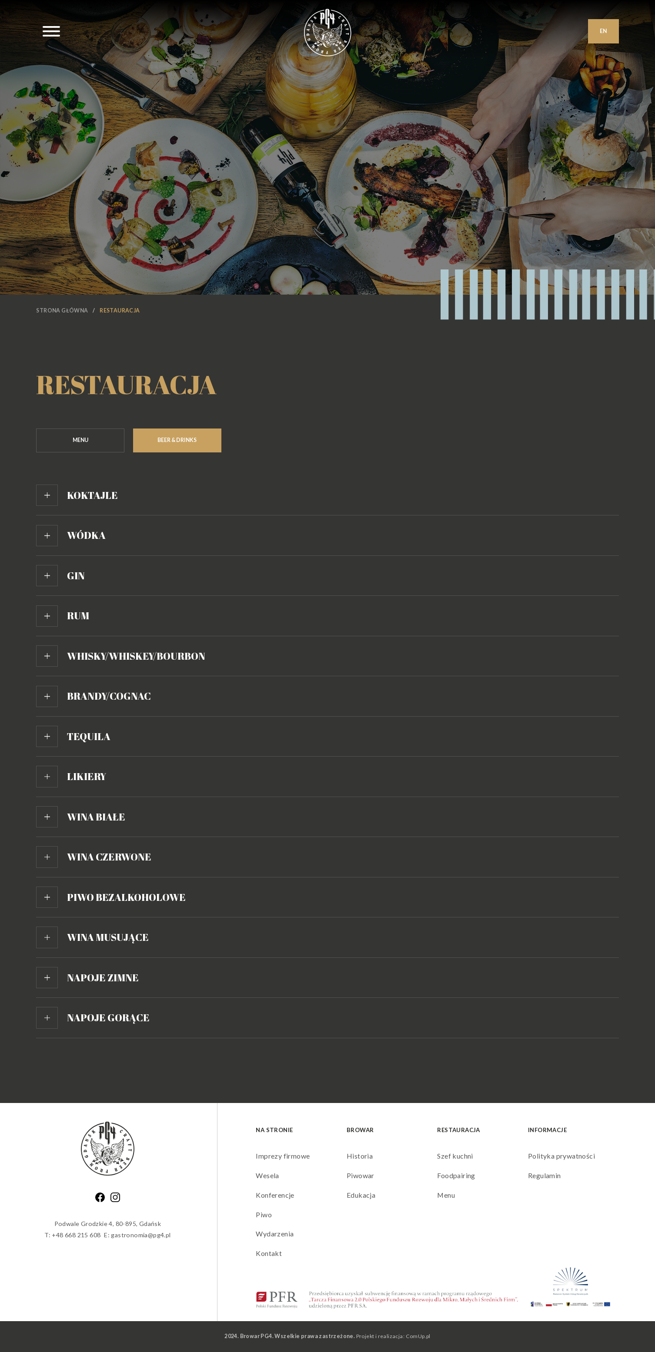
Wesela (267, 1175)
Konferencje (275, 1195)
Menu (446, 1195)
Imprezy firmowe (283, 1156)
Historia (360, 1156)
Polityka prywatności (561, 1156)
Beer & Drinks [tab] (177, 440)
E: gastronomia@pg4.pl (137, 1235)
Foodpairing (456, 1175)
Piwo (264, 1214)
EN (603, 31)
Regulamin (544, 1175)
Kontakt (269, 1253)
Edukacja (361, 1195)
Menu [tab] (80, 440)
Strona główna (62, 310)
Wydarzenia (275, 1233)
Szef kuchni (455, 1156)
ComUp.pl (418, 1336)
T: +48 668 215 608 (72, 1235)
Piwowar (360, 1175)
